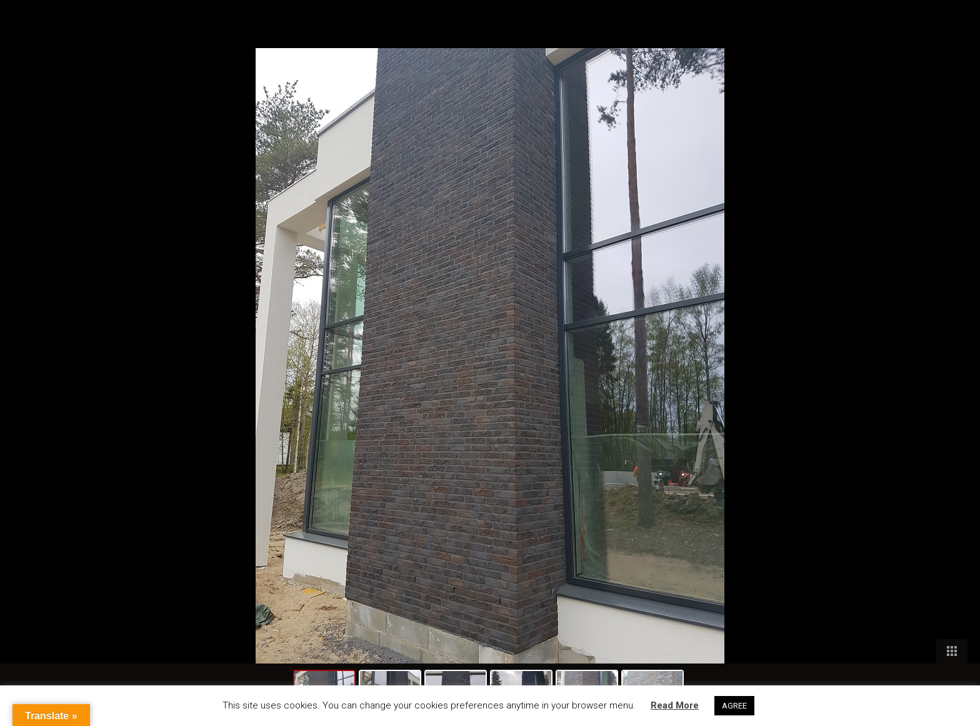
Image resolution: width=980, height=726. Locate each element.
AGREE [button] (734, 705)
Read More (675, 705)
